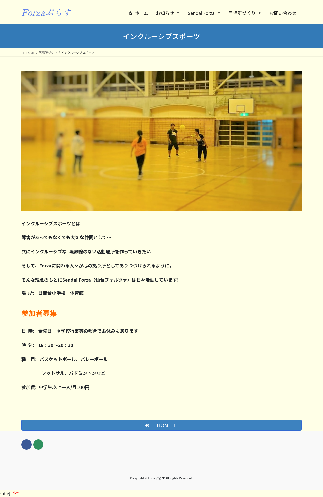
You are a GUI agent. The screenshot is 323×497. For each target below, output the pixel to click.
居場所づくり (245, 13)
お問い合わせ (283, 13)
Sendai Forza (204, 13)
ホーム (141, 13)
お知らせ (168, 13)
